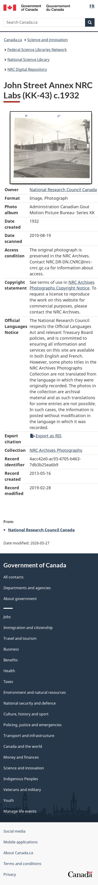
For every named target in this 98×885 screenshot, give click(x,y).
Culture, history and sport (26, 714)
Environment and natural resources (34, 692)
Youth (8, 800)
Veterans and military (22, 789)
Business (11, 649)
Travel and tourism (20, 638)
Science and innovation (47, 39)
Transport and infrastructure (28, 735)
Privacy (9, 874)
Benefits (10, 660)
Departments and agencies (27, 587)
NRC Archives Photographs (56, 450)
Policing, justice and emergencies (32, 724)
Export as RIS (45, 435)
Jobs (7, 616)
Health (9, 670)
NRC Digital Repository (27, 69)
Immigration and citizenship (28, 627)
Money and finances (21, 757)
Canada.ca (13, 39)
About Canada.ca (18, 852)
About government (20, 598)
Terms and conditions (22, 863)
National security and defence (29, 703)
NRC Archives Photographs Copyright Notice (62, 285)
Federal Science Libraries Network (37, 49)
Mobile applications (20, 842)
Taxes (8, 681)
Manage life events (20, 811)
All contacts (13, 577)
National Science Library (28, 59)
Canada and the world (22, 746)
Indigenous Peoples (20, 778)
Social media (14, 831)
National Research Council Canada (63, 189)
